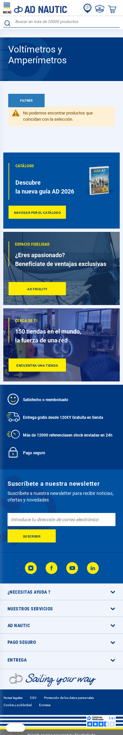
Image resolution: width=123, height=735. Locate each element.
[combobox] (61, 22)
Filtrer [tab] (26, 100)
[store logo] (35, 8)
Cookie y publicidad (18, 705)
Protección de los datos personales (69, 698)
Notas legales (13, 698)
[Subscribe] (32, 535)
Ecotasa (45, 705)
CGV (33, 698)
